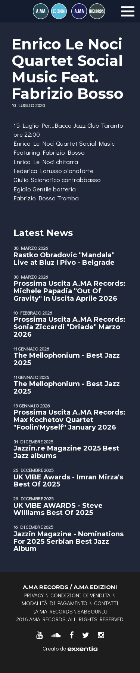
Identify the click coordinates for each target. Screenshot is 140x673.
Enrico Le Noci (34, 143)
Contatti (106, 603)
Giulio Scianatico (36, 179)
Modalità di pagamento (54, 603)
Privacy (34, 595)
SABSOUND (91, 611)
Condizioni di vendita (80, 595)
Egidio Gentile (32, 189)
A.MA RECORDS (54, 611)
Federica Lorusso (37, 170)
